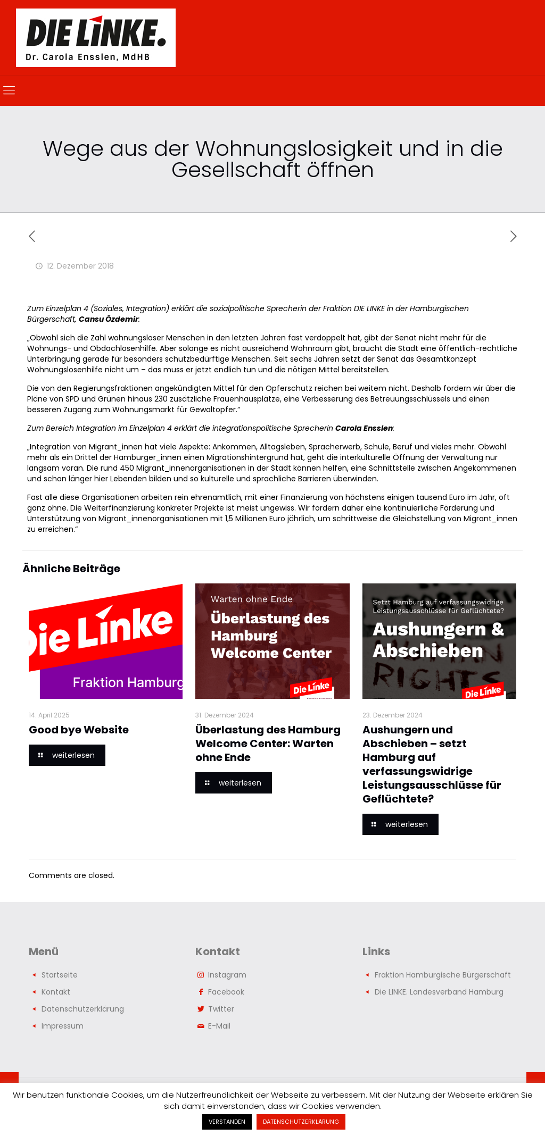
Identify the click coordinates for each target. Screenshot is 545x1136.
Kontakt (56, 992)
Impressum (63, 1026)
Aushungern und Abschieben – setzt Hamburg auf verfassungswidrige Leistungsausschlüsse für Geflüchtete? (431, 764)
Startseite (60, 975)
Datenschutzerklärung (83, 1009)
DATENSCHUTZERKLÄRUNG (301, 1121)
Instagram (227, 975)
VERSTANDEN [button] (227, 1121)
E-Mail (219, 1026)
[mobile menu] (9, 90)
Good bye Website (79, 729)
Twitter (221, 1009)
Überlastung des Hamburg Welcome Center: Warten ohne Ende (268, 743)
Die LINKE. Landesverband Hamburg (439, 992)
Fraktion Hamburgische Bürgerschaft (443, 975)
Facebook (226, 992)
